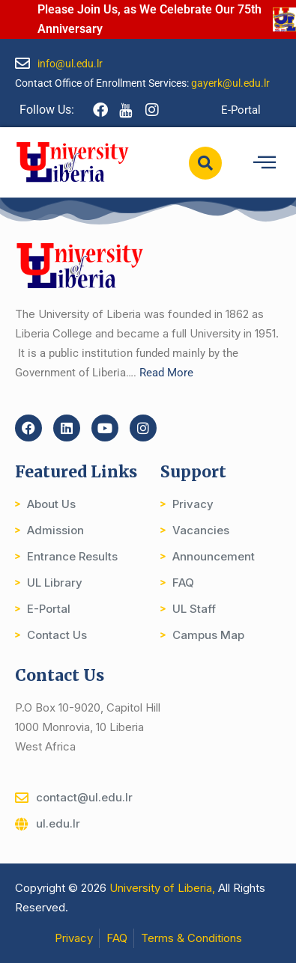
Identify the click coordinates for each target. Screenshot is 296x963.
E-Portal (241, 110)
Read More (166, 372)
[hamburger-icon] (264, 163)
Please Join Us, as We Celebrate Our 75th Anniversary (149, 19)
